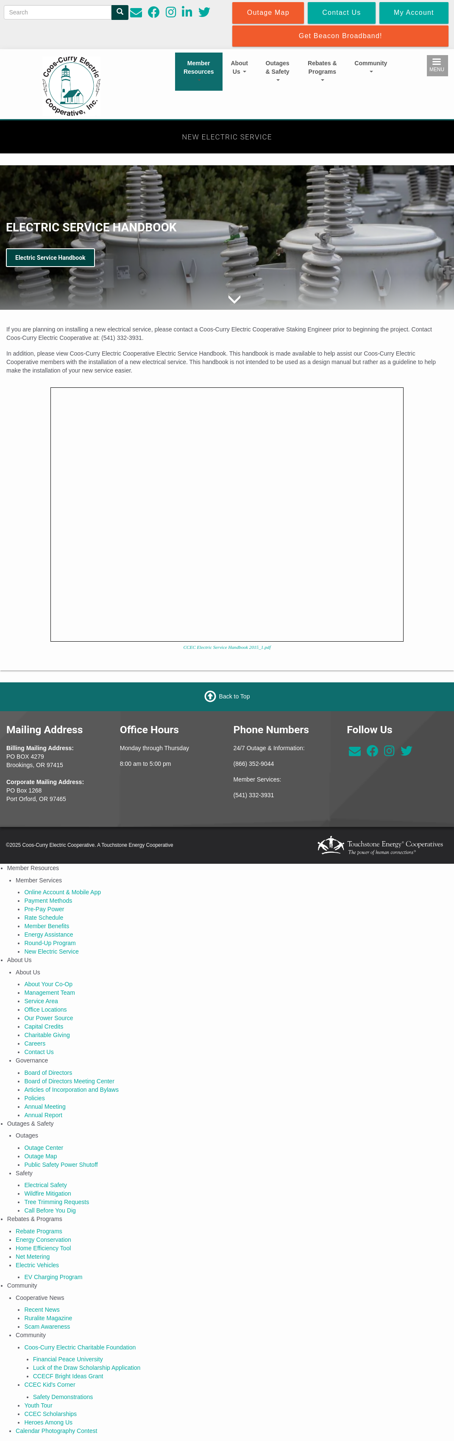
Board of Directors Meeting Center (69, 1081)
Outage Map (40, 1156)
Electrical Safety (45, 1185)
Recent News (41, 1309)
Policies (34, 1098)
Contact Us (38, 1052)
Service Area (41, 1001)
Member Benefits (46, 926)
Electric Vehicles (37, 1265)
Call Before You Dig (49, 1210)
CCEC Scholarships (50, 1413)
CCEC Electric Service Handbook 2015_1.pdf (227, 647)
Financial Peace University (68, 1359)
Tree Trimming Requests (56, 1202)
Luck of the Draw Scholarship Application (87, 1367)
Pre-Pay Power (44, 909)
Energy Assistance (48, 934)
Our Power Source (48, 1018)
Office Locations (45, 1009)
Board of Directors (48, 1072)
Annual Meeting (44, 1106)
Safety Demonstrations (63, 1397)
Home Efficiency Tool (43, 1248)
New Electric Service (51, 951)
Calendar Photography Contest (56, 1430)
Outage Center (43, 1147)
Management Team (49, 992)
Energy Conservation (43, 1239)
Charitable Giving (47, 1035)
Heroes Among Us (48, 1422)
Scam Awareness (47, 1326)
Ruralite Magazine (48, 1318)
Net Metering (33, 1256)
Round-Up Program (49, 943)
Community (370, 66)
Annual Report (43, 1115)
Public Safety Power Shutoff (60, 1164)
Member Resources (199, 70)
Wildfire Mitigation (47, 1193)
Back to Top (234, 696)
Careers (34, 1043)
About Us (239, 67)
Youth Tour (38, 1405)
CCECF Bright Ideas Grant (68, 1376)
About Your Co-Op (48, 984)
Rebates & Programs (322, 70)
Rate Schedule (43, 917)
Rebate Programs (39, 1231)
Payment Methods (48, 900)
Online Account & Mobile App (62, 892)
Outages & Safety (278, 70)
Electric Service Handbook (50, 257)
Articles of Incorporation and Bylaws (71, 1089)
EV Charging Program (53, 1277)
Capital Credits (43, 1026)
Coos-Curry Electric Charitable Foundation (80, 1347)
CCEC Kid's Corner (49, 1384)
